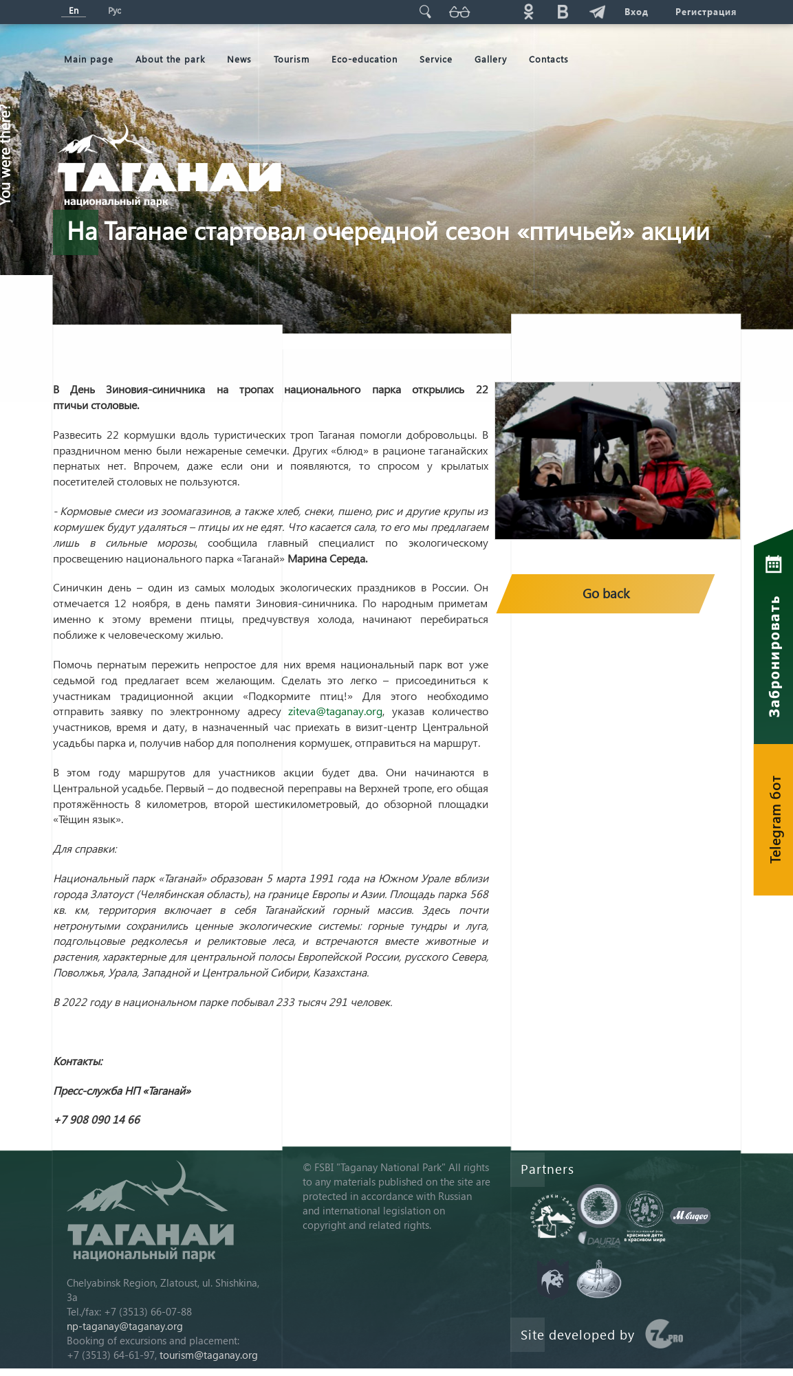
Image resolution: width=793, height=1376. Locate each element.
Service (436, 59)
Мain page (88, 59)
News (239, 59)
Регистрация (706, 11)
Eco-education (365, 59)
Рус (114, 10)
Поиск (425, 11)
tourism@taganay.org (209, 1355)
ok (528, 11)
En (73, 10)
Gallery (491, 59)
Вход (636, 11)
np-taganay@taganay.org (125, 1326)
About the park (170, 59)
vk (562, 11)
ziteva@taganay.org (335, 710)
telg (597, 11)
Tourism (291, 59)
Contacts (549, 59)
